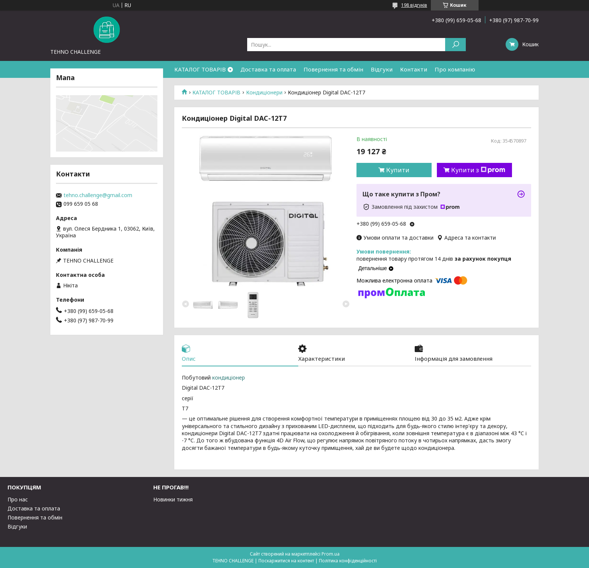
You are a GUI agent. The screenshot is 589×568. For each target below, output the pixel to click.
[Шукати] (455, 44)
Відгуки (382, 69)
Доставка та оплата (268, 69)
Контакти (413, 69)
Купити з (478, 170)
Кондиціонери (264, 92)
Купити (397, 170)
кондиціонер (228, 377)
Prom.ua (331, 554)
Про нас (18, 499)
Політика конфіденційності (348, 560)
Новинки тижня (173, 499)
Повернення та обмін (333, 69)
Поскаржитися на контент (286, 560)
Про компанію (455, 69)
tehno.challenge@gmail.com (97, 195)
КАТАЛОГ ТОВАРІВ (200, 69)
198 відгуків (414, 5)
